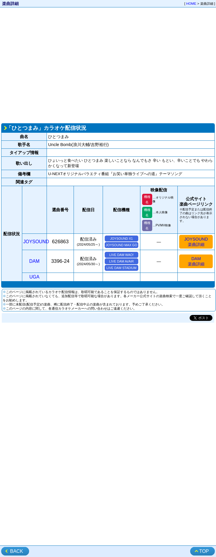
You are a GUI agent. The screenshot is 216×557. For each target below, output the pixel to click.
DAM (34, 261)
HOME (191, 3)
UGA (34, 276)
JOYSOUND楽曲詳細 (196, 242)
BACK (16, 551)
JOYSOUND (36, 241)
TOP (204, 551)
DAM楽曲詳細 (196, 261)
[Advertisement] (55, 64)
